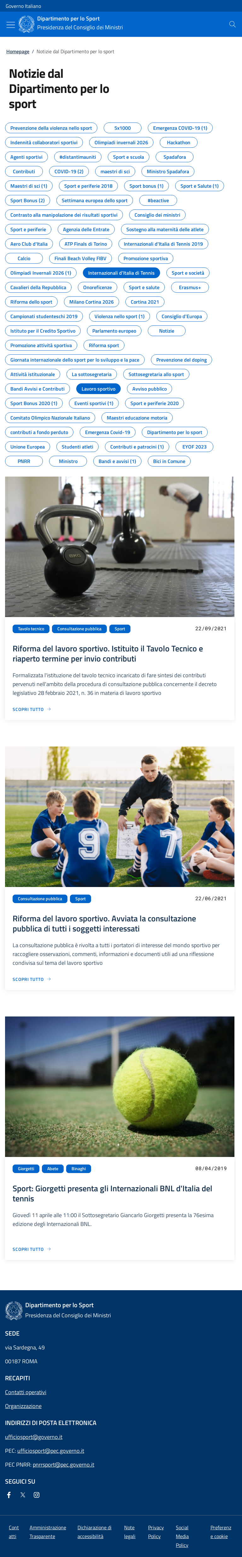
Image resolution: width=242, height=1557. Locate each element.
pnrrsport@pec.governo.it (63, 1464)
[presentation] (232, 24)
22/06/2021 (211, 898)
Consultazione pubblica (79, 628)
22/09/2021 (211, 628)
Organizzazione (23, 1406)
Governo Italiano (23, 6)
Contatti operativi (25, 1392)
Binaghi (79, 1168)
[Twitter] (24, 1495)
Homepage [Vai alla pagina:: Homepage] (17, 51)
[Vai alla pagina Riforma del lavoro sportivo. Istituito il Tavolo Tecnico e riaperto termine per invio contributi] (32, 709)
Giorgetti (26, 1168)
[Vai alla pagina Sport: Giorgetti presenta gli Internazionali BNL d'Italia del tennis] (32, 1249)
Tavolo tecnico (31, 628)
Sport (120, 628)
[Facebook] (10, 1495)
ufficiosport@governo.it (33, 1437)
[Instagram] (38, 1495)
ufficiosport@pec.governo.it (50, 1450)
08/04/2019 (211, 1168)
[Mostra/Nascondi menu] (11, 25)
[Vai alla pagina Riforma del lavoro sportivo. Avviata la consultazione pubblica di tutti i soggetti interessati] (32, 979)
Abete (52, 1168)
